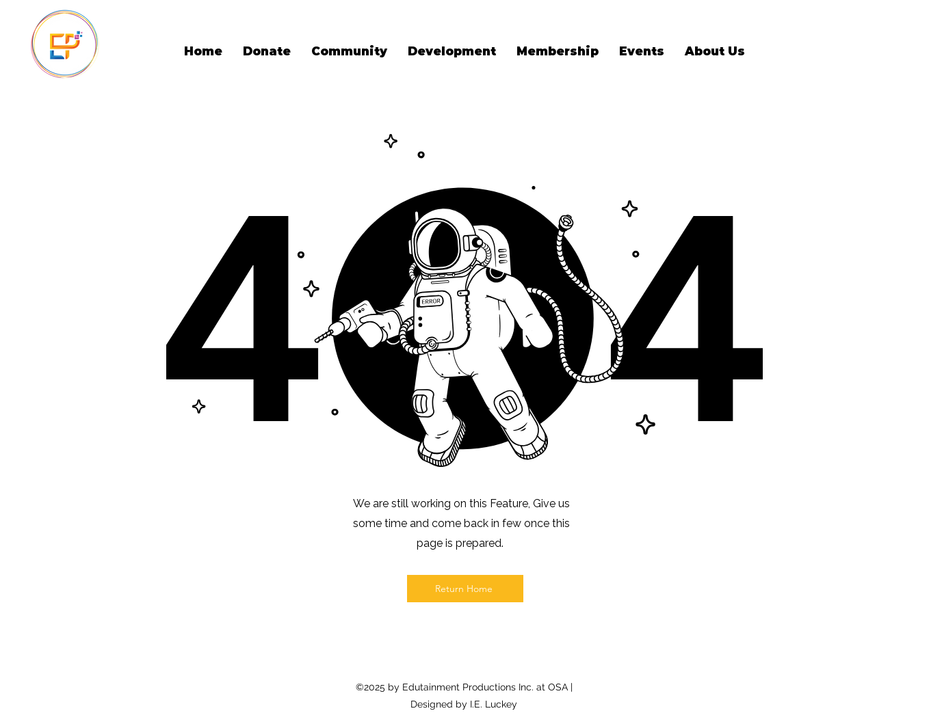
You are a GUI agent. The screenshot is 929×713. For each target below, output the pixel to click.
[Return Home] (465, 588)
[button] (349, 51)
